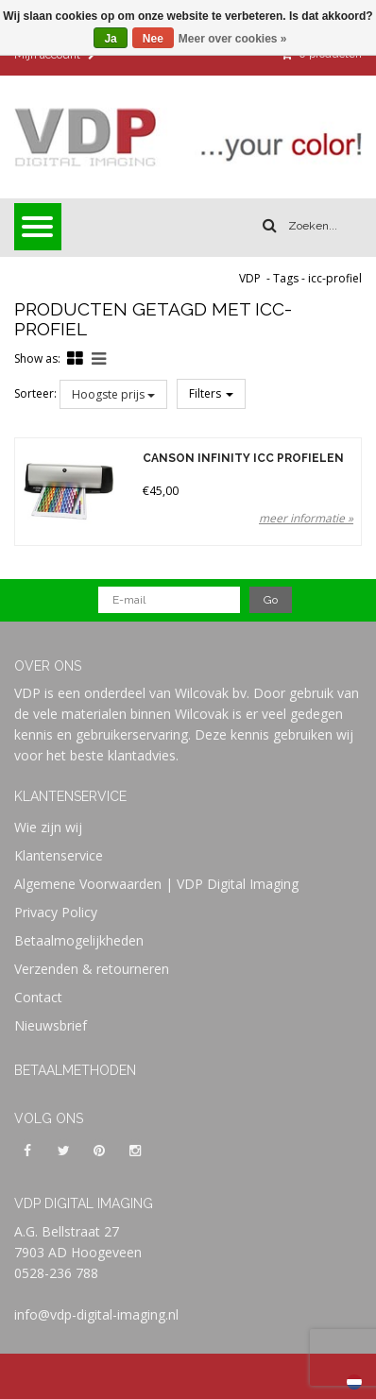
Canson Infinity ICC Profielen (243, 458)
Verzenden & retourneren (91, 969)
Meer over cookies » (233, 38)
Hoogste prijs (113, 394)
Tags (286, 278)
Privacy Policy (55, 912)
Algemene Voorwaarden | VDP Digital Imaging (156, 884)
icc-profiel (335, 278)
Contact (38, 997)
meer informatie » (306, 518)
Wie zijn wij (48, 827)
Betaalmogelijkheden (79, 940)
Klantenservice (58, 855)
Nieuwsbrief (50, 1025)
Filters (211, 393)
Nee (153, 38)
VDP (250, 278)
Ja (110, 38)
